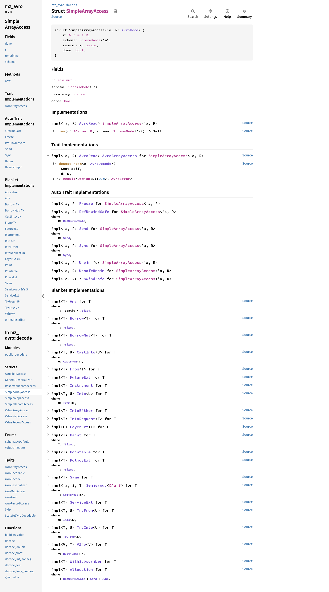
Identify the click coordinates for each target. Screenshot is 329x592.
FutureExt (80, 377)
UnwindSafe (92, 278)
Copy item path (115, 10)
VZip (81, 544)
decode (71, 5)
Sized (86, 310)
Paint (75, 435)
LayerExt (79, 426)
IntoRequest (82, 418)
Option (84, 179)
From (74, 369)
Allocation (81, 569)
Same (74, 477)
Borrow (77, 318)
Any (73, 301)
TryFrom (85, 510)
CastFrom (70, 361)
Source (56, 17)
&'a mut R (78, 35)
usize (91, 45)
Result (69, 179)
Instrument (81, 385)
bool (79, 50)
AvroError (120, 179)
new (62, 131)
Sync (83, 245)
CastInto (86, 352)
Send (83, 228)
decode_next (70, 163)
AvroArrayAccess (119, 155)
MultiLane (70, 554)
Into (81, 393)
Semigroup (96, 485)
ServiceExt (81, 502)
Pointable (80, 452)
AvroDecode (100, 163)
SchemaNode (90, 40)
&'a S (115, 485)
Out (102, 179)
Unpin (85, 262)
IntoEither (81, 410)
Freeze (86, 203)
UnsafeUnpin (91, 270)
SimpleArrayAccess (121, 123)
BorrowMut (80, 335)
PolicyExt (80, 460)
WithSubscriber (86, 561)
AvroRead (129, 30)
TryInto (85, 527)
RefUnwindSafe (94, 211)
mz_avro (57, 5)
